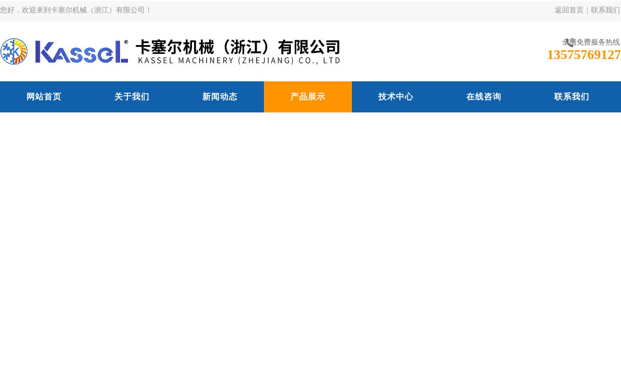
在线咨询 (483, 96)
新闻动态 (220, 96)
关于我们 (132, 96)
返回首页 (569, 10)
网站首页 (44, 96)
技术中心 (395, 96)
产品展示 (308, 96)
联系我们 (605, 10)
